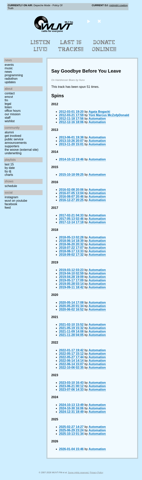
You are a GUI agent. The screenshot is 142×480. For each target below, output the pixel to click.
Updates (10, 82)
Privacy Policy (96, 472)
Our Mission (13, 114)
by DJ (8, 171)
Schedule (11, 186)
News (8, 71)
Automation (97, 118)
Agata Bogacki (99, 111)
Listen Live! (40, 46)
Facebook (11, 204)
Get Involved (13, 135)
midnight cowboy (118, 5)
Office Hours (13, 110)
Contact (10, 93)
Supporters (12, 146)
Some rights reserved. (78, 472)
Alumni (9, 132)
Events (9, 64)
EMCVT (9, 96)
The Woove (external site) (21, 149)
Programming (14, 75)
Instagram (11, 197)
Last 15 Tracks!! (71, 46)
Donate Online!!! (104, 46)
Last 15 (9, 164)
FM (6, 100)
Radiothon (11, 78)
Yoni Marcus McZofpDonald (109, 115)
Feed (8, 207)
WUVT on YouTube (16, 200)
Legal (8, 103)
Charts (9, 174)
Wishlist (10, 121)
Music (9, 68)
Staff (7, 117)
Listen (8, 107)
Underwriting (13, 153)
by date (10, 167)
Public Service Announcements (16, 141)
